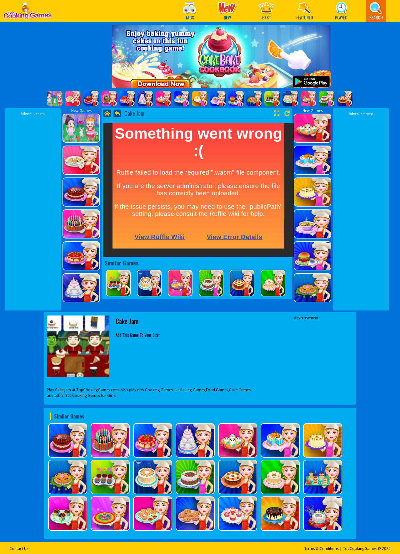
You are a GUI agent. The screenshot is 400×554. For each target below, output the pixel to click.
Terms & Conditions (321, 548)
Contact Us (18, 548)
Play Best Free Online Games (27, 12)
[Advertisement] (33, 211)
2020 (386, 548)
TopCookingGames (360, 548)
